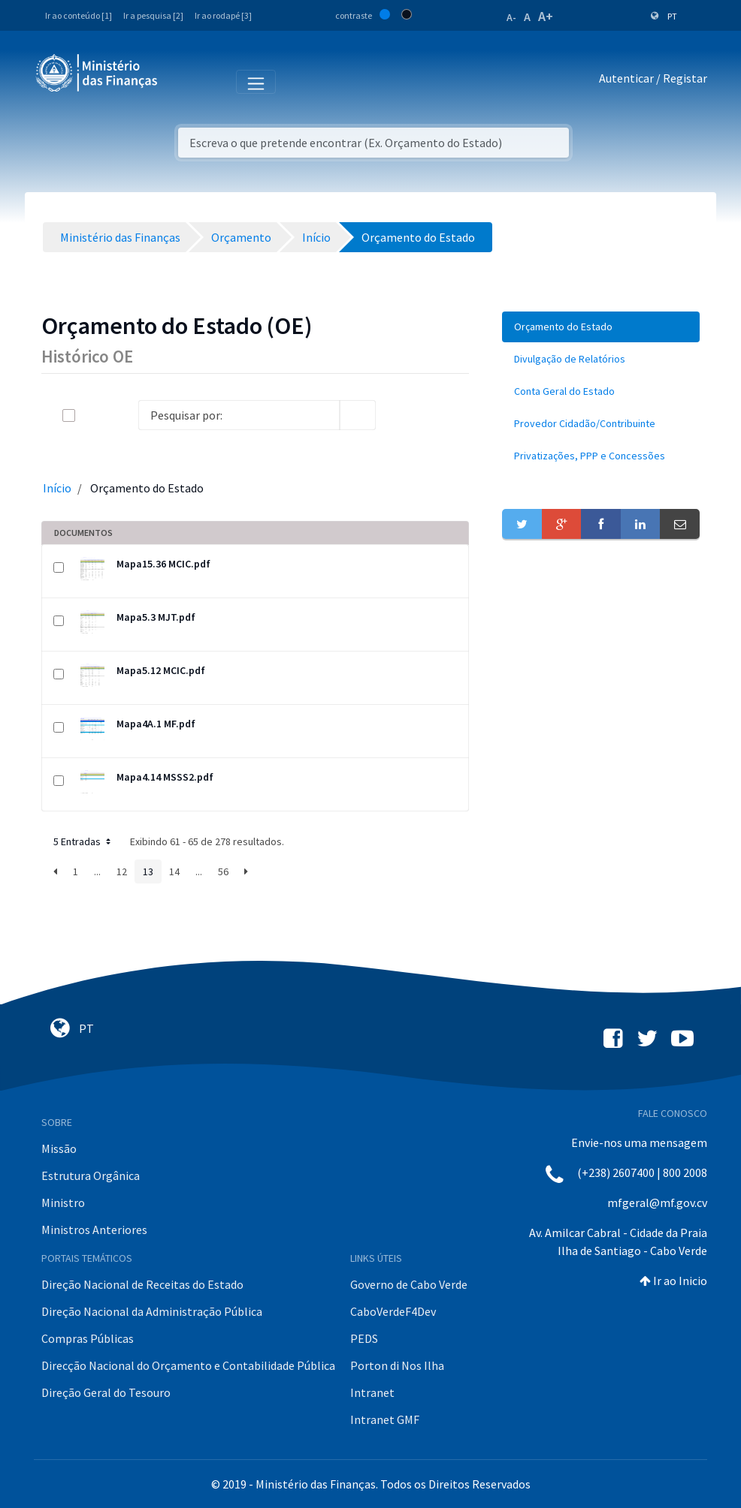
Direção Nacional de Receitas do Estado (142, 1284)
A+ (545, 16)
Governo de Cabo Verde (408, 1284)
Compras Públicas (87, 1338)
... (97, 871)
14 (174, 871)
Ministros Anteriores (94, 1229)
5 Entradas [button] (83, 841)
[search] (357, 415)
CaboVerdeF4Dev (393, 1311)
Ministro (63, 1202)
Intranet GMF (384, 1419)
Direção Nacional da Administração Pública (151, 1311)
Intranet (372, 1392)
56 (223, 871)
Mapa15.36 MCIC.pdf (163, 563)
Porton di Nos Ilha (397, 1365)
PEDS (364, 1338)
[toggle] (93, 415)
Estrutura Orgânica (90, 1175)
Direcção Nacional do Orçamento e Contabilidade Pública (188, 1365)
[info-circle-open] (400, 415)
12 (121, 871)
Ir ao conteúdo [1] (78, 15)
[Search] (239, 415)
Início (57, 487)
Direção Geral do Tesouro (106, 1392)
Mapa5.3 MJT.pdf (155, 617)
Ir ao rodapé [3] (223, 15)
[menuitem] (601, 327)
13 (148, 871)
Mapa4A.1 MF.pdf (155, 723)
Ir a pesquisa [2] (153, 15)
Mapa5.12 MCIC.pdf (160, 670)
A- (511, 17)
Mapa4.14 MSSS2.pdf (164, 777)
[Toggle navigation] (181, 81)
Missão (59, 1148)
